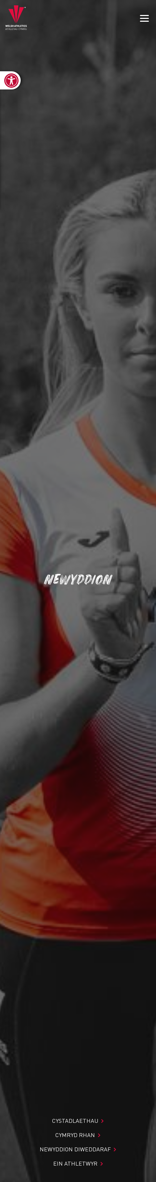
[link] (10, 80)
